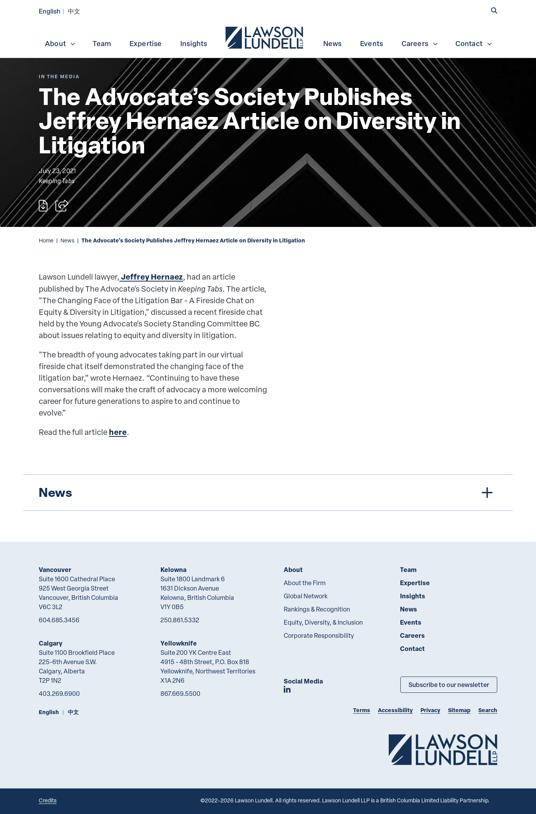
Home (46, 240)
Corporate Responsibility (319, 635)
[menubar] (268, 37)
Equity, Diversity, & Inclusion (323, 622)
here (118, 432)
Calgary (50, 643)
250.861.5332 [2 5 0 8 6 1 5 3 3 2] (179, 620)
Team (102, 43)
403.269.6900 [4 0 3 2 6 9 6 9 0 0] (59, 693)
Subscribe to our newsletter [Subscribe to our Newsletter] (448, 684)
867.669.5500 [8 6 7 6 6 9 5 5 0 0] (180, 693)
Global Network (305, 596)
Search (487, 710)
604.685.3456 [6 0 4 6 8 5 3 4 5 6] (59, 620)
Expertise (145, 43)
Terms (361, 710)
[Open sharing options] (62, 205)
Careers (420, 43)
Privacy (430, 710)
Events (371, 43)
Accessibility (395, 710)
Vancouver (55, 569)
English (49, 11)
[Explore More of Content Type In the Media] (59, 76)
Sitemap (459, 710)
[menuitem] (265, 37)
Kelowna (173, 569)
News (332, 43)
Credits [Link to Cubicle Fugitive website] (48, 800)
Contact (474, 43)
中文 (74, 11)
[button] (494, 10)
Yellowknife (178, 643)
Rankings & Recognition (317, 609)
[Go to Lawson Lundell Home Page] (443, 749)
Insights (193, 43)
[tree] (268, 492)
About (60, 43)
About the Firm (305, 583)
